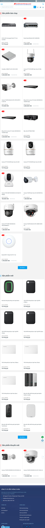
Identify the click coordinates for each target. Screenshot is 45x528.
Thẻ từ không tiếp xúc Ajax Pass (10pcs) (32, 362)
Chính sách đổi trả (23, 512)
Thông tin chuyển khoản (24, 517)
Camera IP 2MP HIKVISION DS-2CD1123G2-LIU (33, 470)
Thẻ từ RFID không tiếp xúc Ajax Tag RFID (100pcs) (32, 301)
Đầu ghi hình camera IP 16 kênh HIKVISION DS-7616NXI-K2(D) (11, 132)
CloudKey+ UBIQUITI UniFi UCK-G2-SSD (10, 69)
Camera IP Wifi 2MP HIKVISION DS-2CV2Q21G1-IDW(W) (11, 193)
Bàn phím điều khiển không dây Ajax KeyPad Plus (32, 425)
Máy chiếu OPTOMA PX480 (29, 131)
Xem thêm (22, 267)
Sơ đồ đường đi (4, 510)
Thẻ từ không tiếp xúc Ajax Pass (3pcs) (9, 393)
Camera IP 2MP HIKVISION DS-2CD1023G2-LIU (11, 470)
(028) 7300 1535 (15, 1)
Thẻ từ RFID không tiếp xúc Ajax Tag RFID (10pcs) (10, 332)
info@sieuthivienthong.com (6, 1)
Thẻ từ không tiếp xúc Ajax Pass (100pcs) (10, 362)
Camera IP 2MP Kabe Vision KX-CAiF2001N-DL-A (33, 193)
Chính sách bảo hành (24, 510)
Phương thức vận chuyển (24, 519)
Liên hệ (2, 512)
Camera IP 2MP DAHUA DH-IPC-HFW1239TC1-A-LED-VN (11, 101)
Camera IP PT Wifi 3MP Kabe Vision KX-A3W (10, 162)
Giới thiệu (3, 508)
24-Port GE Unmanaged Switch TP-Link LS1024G (9, 39)
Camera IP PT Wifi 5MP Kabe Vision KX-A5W (32, 162)
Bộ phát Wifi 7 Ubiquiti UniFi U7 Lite (9, 254)
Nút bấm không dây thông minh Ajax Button (10, 300)
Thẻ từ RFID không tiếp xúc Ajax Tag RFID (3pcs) (33, 331)
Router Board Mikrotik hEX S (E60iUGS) (31, 38)
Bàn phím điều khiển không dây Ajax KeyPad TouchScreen (10, 425)
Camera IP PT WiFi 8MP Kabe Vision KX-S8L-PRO (33, 70)
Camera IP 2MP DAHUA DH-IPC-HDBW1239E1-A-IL (33, 224)
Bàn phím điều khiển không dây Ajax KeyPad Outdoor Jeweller (32, 394)
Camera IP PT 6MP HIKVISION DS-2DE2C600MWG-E (8, 224)
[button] (2, 457)
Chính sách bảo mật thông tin (25, 515)
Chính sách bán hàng (24, 508)
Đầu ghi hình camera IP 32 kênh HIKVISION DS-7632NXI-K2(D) (33, 101)
